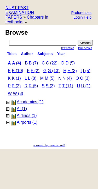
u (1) (85, 86)
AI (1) (22, 108)
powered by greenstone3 (49, 145)
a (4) (16, 63)
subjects (45, 54)
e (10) (17, 70)
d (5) (70, 63)
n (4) (67, 78)
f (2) (35, 70)
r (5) (33, 86)
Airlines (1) (27, 115)
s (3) (50, 86)
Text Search (67, 48)
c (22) (51, 63)
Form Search (85, 48)
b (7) (33, 63)
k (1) (16, 78)
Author (27, 54)
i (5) (86, 70)
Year (61, 54)
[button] (81, 12)
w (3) (18, 93)
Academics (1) (30, 102)
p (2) (16, 86)
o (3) (84, 78)
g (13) (54, 70)
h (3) (72, 70)
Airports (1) (27, 122)
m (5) (50, 78)
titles (11, 54)
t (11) (67, 86)
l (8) (32, 78)
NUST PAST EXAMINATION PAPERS (19, 12)
